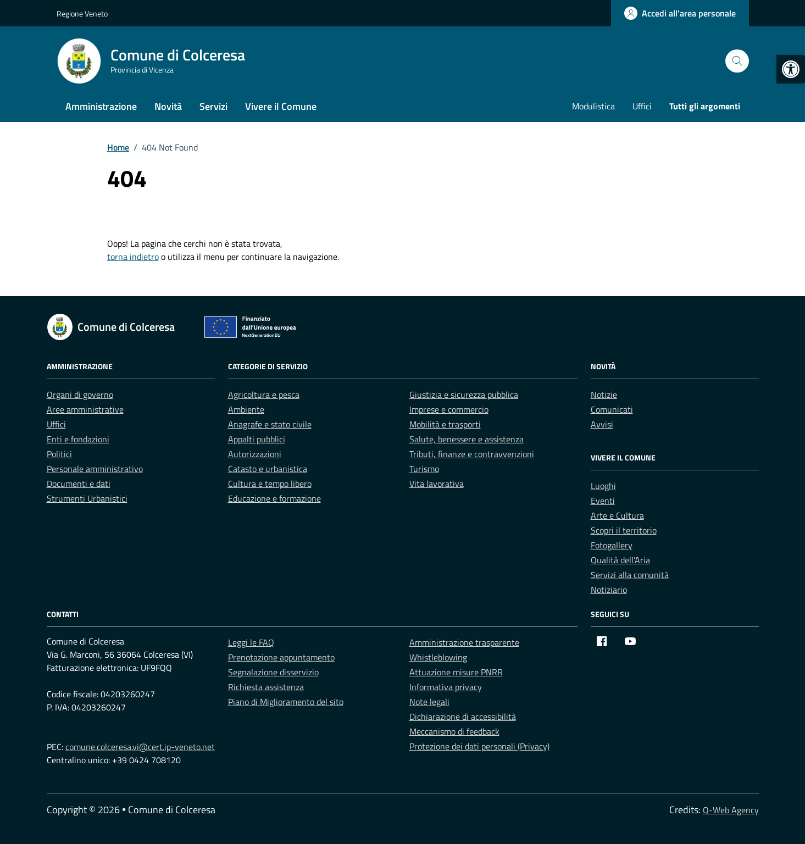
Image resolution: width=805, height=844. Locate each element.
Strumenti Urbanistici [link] (87, 498)
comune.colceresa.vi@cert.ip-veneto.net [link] (140, 746)
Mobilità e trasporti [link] (445, 424)
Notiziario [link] (609, 589)
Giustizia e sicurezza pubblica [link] (463, 394)
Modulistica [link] (593, 106)
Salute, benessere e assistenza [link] (466, 439)
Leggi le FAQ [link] (251, 642)
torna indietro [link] (133, 256)
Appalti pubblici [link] (256, 439)
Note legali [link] (429, 701)
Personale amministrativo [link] (95, 468)
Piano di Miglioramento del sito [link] (285, 701)
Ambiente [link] (246, 409)
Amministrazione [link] (101, 106)
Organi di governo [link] (80, 394)
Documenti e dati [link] (78, 483)
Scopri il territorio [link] (624, 530)
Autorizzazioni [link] (254, 453)
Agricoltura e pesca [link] (263, 394)
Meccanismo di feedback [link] (454, 731)
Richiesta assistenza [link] (266, 686)
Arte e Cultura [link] (617, 515)
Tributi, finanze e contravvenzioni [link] (471, 453)
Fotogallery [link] (611, 545)
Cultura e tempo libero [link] (270, 483)
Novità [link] (168, 106)
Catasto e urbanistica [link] (267, 468)
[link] (790, 69)
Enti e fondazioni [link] (78, 439)
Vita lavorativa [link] (436, 483)
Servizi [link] (213, 106)
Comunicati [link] (612, 409)
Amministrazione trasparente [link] (464, 642)
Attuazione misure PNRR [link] (456, 672)
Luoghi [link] (603, 485)
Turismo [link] (424, 468)
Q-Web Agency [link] (731, 810)
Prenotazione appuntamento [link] (281, 657)
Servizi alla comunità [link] (630, 574)
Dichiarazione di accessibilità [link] (462, 716)
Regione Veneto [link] (82, 13)
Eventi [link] (603, 500)
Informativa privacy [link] (445, 686)
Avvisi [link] (602, 424)
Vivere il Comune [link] (281, 106)
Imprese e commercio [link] (448, 409)
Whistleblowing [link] (438, 657)
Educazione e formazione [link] (274, 498)
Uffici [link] (642, 106)
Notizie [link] (604, 394)
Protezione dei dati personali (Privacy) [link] (479, 746)
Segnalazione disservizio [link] (273, 672)
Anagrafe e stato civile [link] (270, 424)
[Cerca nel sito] (737, 61)
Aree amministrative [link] (85, 409)
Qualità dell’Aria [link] (620, 560)
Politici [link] (59, 453)
